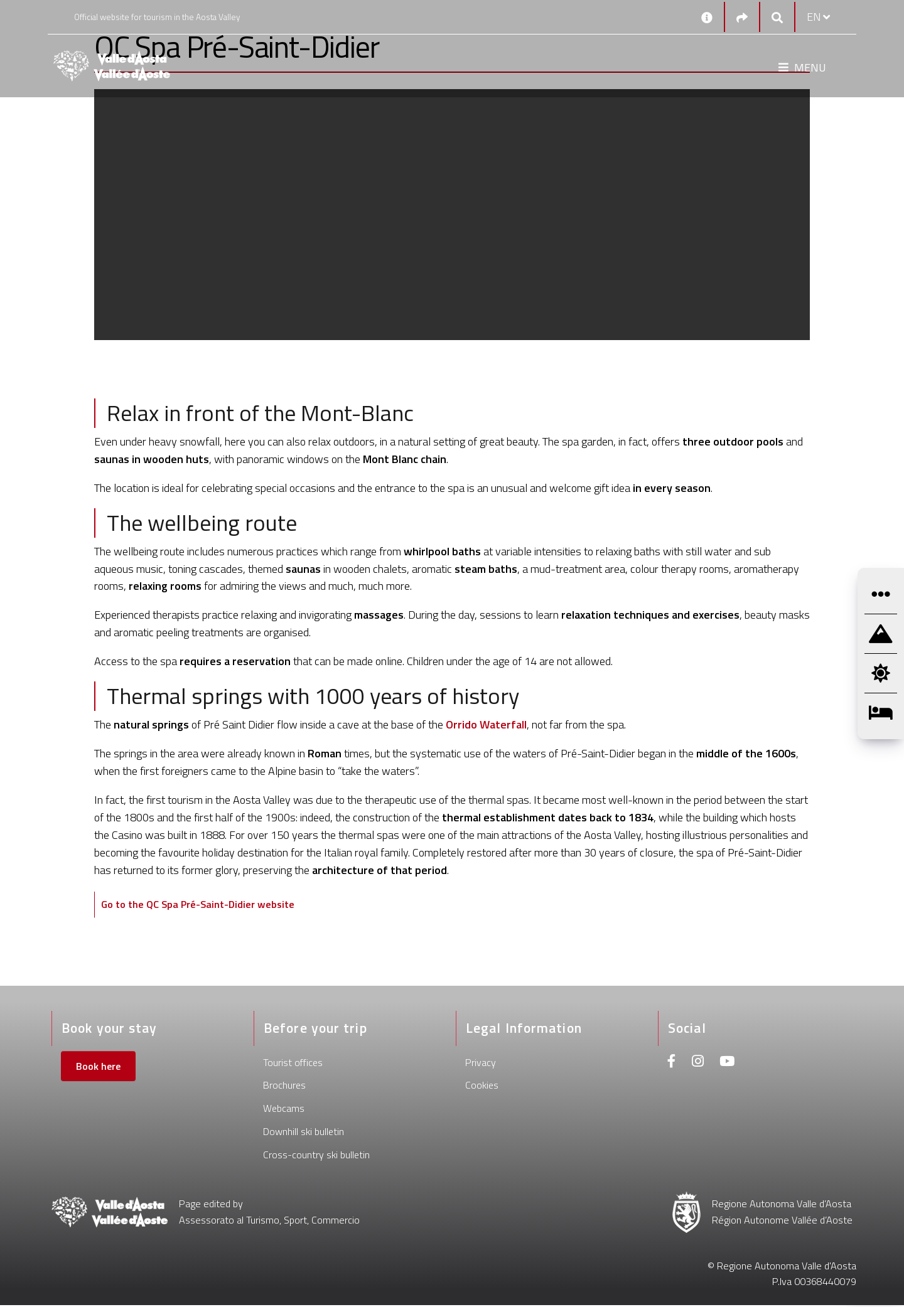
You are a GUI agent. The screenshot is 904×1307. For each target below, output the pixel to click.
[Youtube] (726, 1064)
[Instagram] (698, 1064)
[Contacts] (707, 17)
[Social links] (742, 17)
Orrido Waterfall (486, 724)
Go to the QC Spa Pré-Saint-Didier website (206, 905)
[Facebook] (671, 1064)
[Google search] (777, 17)
